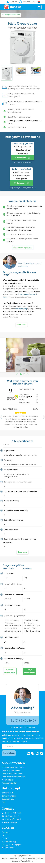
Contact (5, 838)
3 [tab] (24, 374)
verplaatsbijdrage (21, 309)
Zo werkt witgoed (9, 796)
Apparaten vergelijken (22, 248)
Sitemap (40, 858)
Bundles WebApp (9, 841)
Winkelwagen (22, 157)
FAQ (3, 802)
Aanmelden (9, 753)
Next (44, 416)
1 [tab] (17, 374)
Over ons (5, 832)
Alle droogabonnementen (11, 15)
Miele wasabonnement (11, 770)
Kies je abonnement (29, 671)
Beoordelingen (8, 799)
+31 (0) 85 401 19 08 (22, 720)
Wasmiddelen (7, 780)
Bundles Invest (8, 847)
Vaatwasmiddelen (9, 783)
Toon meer (21, 324)
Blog (3, 835)
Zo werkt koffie (8, 793)
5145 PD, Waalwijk (9, 822)
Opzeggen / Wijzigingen (12, 844)
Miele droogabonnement (12, 773)
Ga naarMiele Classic (9, 671)
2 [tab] (21, 374)
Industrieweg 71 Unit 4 (11, 819)
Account (12, 2)
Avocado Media (27, 861)
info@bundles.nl (10, 816)
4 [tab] (28, 374)
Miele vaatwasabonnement (13, 776)
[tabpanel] (22, 355)
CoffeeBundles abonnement (14, 767)
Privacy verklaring (28, 858)
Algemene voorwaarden (11, 858)
